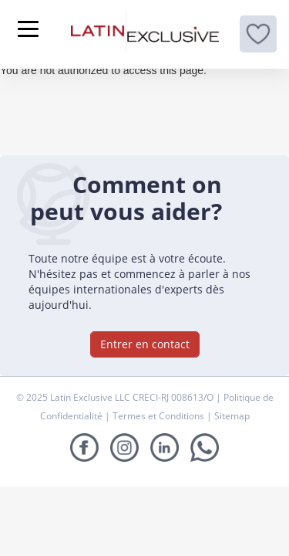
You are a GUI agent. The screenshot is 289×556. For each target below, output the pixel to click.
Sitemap (232, 415)
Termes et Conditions (160, 415)
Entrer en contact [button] (145, 344)
